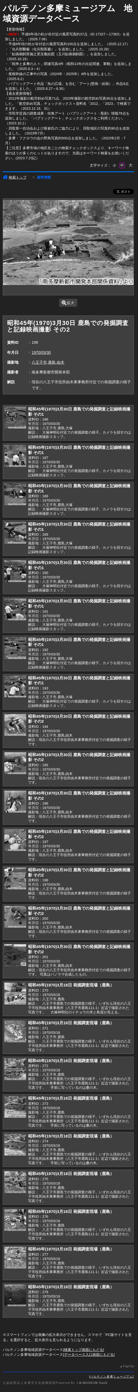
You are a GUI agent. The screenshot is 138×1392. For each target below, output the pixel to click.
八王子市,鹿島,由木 (48, 362)
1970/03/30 (41, 352)
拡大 (68, 303)
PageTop (128, 1366)
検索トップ (14, 177)
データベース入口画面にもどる (89, 1355)
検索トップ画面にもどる (83, 1350)
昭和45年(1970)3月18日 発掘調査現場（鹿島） (71, 985)
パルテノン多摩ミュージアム (111, 1376)
